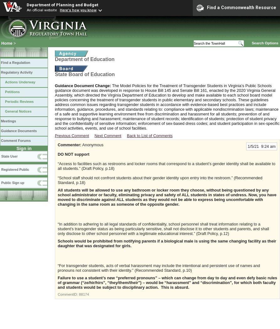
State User (9, 156)
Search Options (265, 43)
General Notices (18, 111)
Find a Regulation (15, 62)
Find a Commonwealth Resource (236, 8)
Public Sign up (12, 183)
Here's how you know (78, 10)
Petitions (12, 92)
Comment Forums (16, 140)
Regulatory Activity (17, 72)
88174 (84, 294)
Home (7, 43)
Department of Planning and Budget (62, 4)
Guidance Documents (19, 131)
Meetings (8, 121)
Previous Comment (72, 135)
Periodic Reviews (19, 101)
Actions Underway (20, 82)
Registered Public (15, 169)
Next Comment (108, 135)
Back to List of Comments (150, 135)
